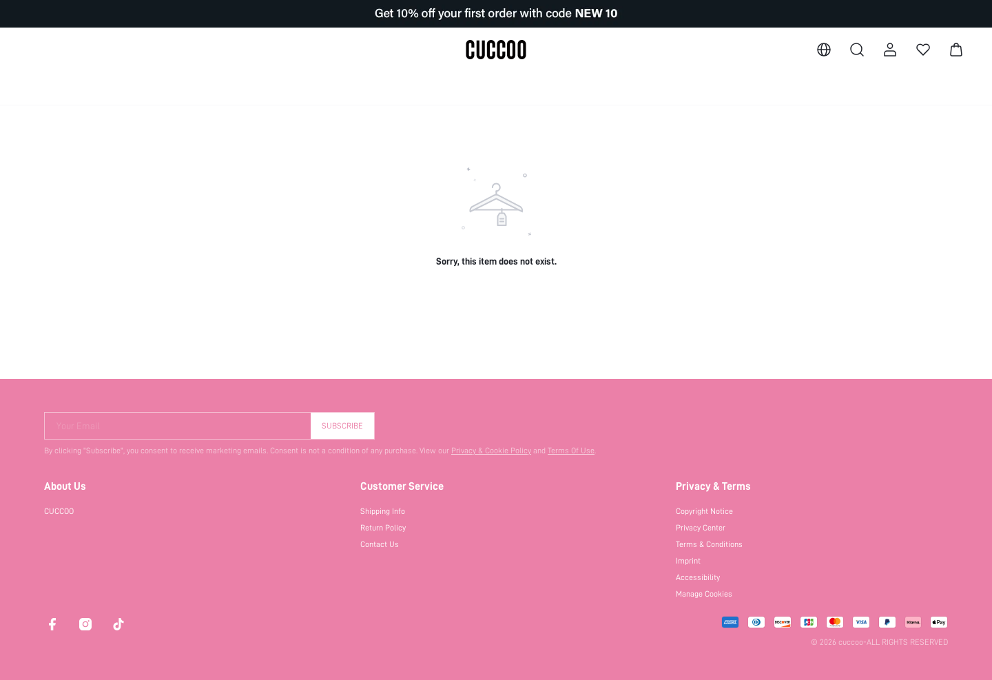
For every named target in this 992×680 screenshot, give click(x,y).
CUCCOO (59, 511)
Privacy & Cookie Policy (491, 450)
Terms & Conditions (709, 544)
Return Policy (383, 528)
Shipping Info (382, 511)
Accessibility (698, 577)
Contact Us (379, 544)
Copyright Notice (704, 511)
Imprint (688, 561)
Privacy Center (700, 528)
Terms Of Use (571, 450)
